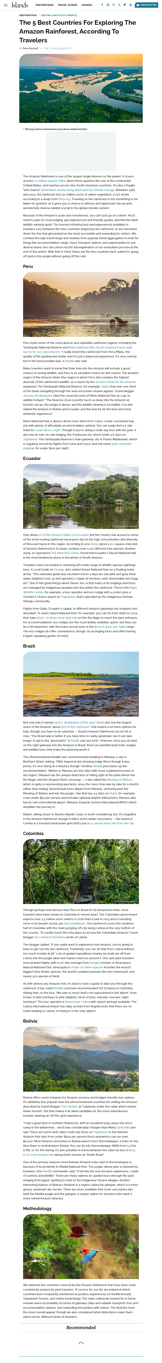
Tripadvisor (30, 439)
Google (59, 569)
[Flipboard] (125, 5)
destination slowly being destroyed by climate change (77, 190)
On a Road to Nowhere (49, 937)
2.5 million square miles (49, 180)
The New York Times (65, 553)
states (105, 386)
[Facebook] (102, 5)
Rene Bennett (30, 48)
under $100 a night (48, 430)
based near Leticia (77, 1001)
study (94, 544)
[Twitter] (119, 5)
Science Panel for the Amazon (115, 382)
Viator (113, 793)
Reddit (69, 361)
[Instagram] (107, 5)
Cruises (86, 5)
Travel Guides (67, 5)
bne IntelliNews (74, 923)
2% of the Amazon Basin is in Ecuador (63, 535)
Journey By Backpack (37, 395)
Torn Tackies (69, 1106)
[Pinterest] (113, 5)
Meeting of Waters (119, 779)
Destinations (44, 5)
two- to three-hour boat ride (58, 617)
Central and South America (59, 15)
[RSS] (130, 5)
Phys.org (64, 199)
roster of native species (87, 967)
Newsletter (146, 5)
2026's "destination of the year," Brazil (79, 722)
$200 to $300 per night (110, 626)
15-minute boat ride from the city (112, 823)
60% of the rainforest (75, 727)
